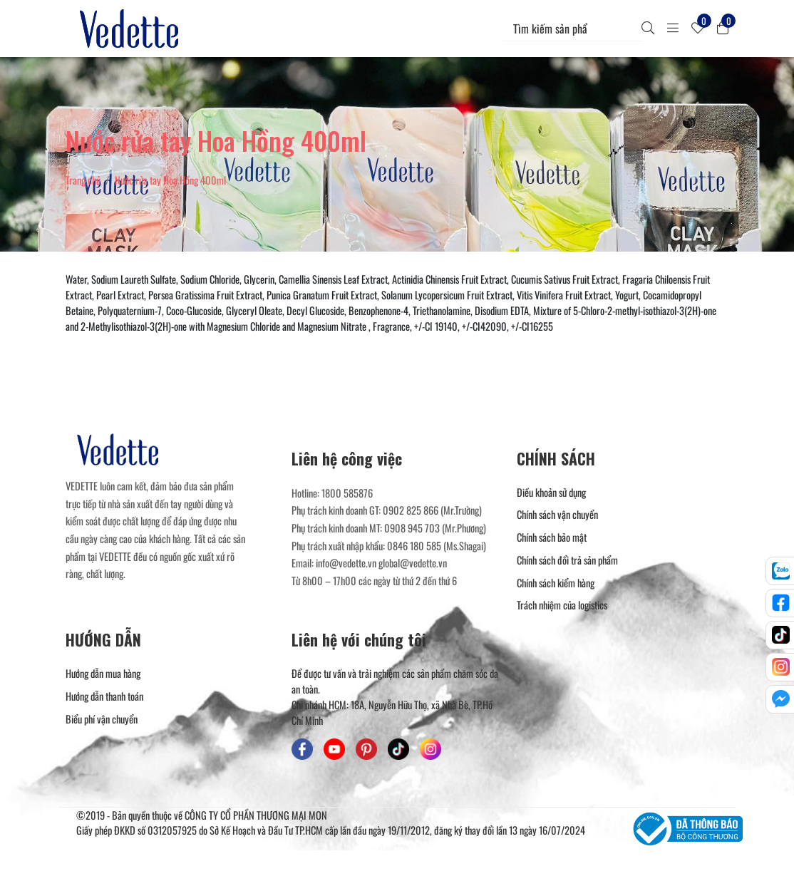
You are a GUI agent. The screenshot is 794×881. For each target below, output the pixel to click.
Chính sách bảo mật (552, 537)
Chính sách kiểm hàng (555, 582)
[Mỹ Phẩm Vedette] (132, 28)
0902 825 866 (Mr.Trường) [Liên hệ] (432, 510)
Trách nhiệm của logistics (562, 604)
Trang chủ (83, 179)
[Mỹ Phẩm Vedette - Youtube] (334, 749)
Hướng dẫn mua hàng (103, 673)
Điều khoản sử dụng (551, 492)
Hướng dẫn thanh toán (104, 696)
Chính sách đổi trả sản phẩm (567, 559)
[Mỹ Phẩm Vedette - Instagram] (430, 749)
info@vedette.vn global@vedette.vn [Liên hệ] (381, 562)
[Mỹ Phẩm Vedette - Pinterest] (366, 749)
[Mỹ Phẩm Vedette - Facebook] (302, 749)
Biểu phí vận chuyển (102, 718)
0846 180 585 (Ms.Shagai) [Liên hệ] (436, 545)
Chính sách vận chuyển (557, 514)
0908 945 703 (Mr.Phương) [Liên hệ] (435, 527)
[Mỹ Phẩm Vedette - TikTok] (398, 749)
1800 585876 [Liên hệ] (347, 492)
